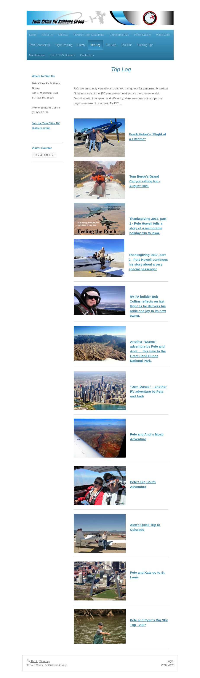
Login (170, 661)
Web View (167, 665)
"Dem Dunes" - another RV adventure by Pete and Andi (148, 391)
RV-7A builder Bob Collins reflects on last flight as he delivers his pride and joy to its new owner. (148, 306)
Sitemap (44, 661)
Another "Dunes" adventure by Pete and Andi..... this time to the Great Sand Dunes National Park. (148, 351)
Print (32, 661)
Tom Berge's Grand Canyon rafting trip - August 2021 (144, 181)
